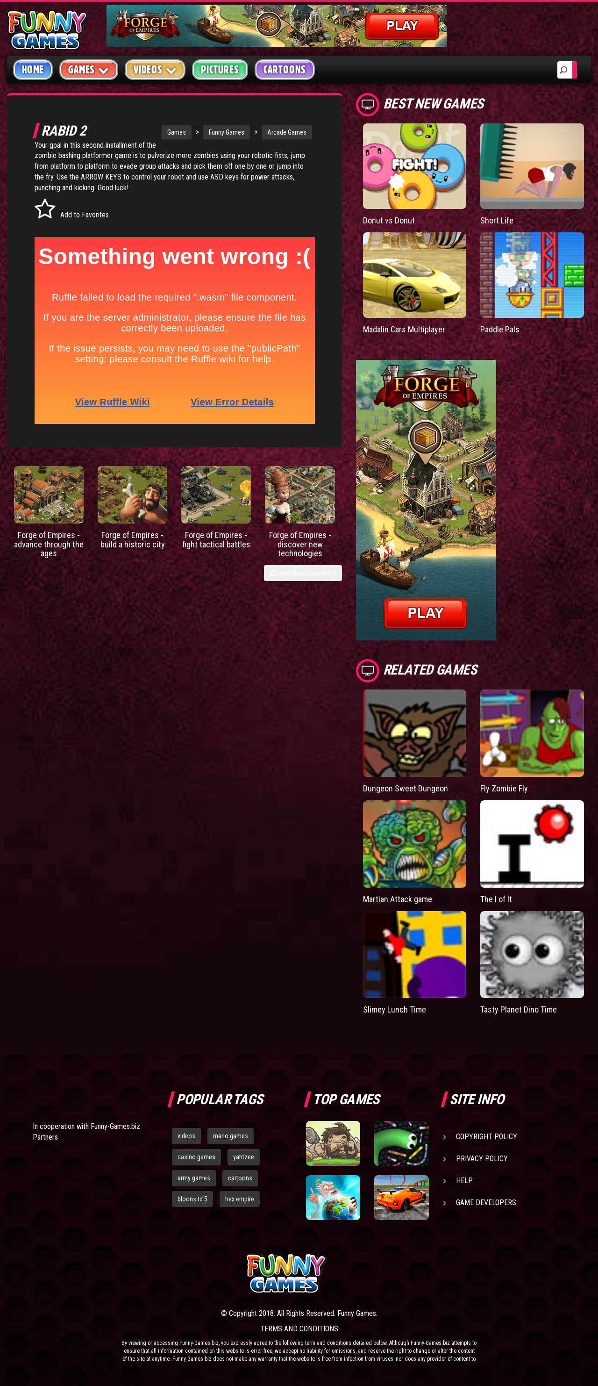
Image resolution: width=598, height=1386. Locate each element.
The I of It (496, 899)
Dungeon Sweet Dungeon (405, 788)
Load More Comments (303, 573)
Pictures (220, 69)
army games (194, 1178)
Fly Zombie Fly (504, 788)
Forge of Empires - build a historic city (132, 539)
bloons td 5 (192, 1199)
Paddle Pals (500, 329)
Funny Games (226, 132)
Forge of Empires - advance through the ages (49, 544)
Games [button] (88, 69)
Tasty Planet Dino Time (518, 1009)
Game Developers (486, 1202)
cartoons (240, 1178)
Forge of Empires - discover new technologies (300, 544)
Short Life (496, 220)
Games (176, 132)
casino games (196, 1157)
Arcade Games (286, 132)
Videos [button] (155, 69)
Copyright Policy (486, 1136)
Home (33, 69)
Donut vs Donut (389, 220)
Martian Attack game (397, 899)
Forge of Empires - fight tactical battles (216, 539)
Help (464, 1180)
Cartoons (284, 69)
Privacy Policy (482, 1158)
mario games (230, 1136)
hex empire (239, 1199)
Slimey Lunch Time (394, 1009)
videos (186, 1136)
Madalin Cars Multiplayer (404, 329)
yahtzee (243, 1157)
